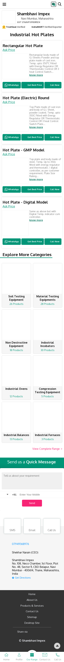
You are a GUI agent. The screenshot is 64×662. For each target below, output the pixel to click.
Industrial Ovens (16, 388)
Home (32, 594)
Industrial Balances (16, 435)
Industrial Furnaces (47, 435)
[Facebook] (33, 632)
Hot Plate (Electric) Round (26, 97)
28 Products (47, 304)
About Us (32, 600)
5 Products (47, 396)
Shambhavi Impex (33, 13)
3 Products (47, 439)
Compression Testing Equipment (47, 390)
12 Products (16, 396)
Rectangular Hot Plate (23, 45)
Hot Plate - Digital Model (25, 202)
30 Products (47, 350)
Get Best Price (32, 85)
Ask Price (9, 50)
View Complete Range (47, 449)
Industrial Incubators (47, 344)
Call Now (52, 85)
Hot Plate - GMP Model (23, 150)
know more (36, 75)
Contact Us (32, 611)
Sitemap (32, 617)
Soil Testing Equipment (16, 298)
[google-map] (36, 577)
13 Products (16, 439)
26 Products (16, 304)
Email (32, 526)
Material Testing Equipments (47, 298)
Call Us (52, 526)
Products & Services (32, 605)
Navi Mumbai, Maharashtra (35, 18)
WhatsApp (12, 85)
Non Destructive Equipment (16, 344)
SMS (12, 526)
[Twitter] (47, 632)
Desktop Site (32, 622)
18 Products (16, 350)
